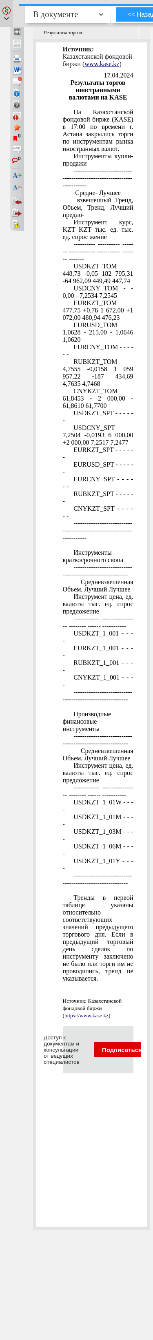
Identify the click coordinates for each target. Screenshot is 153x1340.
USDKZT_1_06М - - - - (98, 850)
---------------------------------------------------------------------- (98, 178)
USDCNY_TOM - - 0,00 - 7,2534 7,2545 (98, 292)
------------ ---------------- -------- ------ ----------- (98, 622)
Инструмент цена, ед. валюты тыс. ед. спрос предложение (98, 604)
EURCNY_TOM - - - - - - (98, 350)
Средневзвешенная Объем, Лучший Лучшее (98, 585)
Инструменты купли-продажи (98, 160)
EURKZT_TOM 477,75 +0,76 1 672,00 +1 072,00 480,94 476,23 (98, 310)
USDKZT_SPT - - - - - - (98, 417)
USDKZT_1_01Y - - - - (98, 864)
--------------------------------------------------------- (98, 571)
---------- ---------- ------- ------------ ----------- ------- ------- (98, 251)
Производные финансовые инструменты (87, 721)
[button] (6, 13)
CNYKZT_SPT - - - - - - (98, 512)
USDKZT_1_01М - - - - (98, 820)
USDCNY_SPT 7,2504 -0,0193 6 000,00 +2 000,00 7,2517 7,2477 (98, 435)
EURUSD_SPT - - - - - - (98, 468)
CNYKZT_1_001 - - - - (98, 681)
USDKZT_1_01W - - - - (98, 806)
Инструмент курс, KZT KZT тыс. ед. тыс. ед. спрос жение (98, 229)
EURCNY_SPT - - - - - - (98, 483)
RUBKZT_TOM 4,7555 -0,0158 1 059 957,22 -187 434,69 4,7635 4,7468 (98, 372)
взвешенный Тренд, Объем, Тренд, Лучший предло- (98, 207)
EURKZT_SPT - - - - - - (98, 453)
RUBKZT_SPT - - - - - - (98, 497)
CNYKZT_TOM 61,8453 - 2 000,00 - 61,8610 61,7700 (98, 398)
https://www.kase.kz (86, 1015)
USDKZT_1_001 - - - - (98, 637)
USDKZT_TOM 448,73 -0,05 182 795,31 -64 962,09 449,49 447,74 (98, 273)
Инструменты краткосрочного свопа (93, 556)
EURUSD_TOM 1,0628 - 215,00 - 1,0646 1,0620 (98, 332)
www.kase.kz (101, 63)
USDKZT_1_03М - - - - (98, 835)
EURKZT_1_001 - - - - (98, 652)
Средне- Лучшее (97, 192)
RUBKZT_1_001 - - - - (98, 666)
